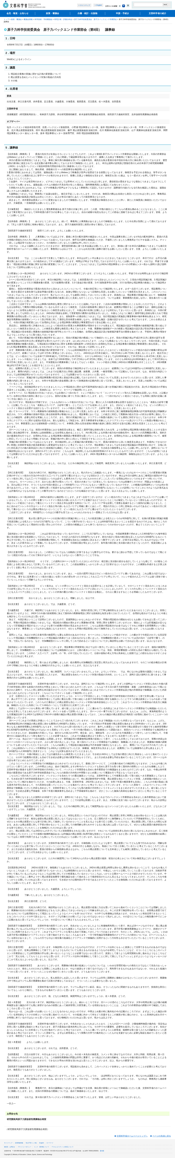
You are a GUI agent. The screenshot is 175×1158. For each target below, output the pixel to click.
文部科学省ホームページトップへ (132, 1136)
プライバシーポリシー (24, 1147)
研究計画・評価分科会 (63, 19)
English (99, 5)
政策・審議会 (52, 13)
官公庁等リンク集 (31, 1143)
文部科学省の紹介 (157, 13)
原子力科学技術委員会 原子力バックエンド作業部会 (95, 19)
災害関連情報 (19, 1143)
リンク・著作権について (41, 1147)
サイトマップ (85, 5)
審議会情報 (28, 19)
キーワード (49, 1143)
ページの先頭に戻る (161, 1136)
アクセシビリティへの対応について (62, 1147)
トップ (6, 19)
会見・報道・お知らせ (17, 13)
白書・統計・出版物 (87, 13)
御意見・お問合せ (9, 1147)
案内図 (102, 1151)
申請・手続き (122, 13)
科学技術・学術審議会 (43, 19)
